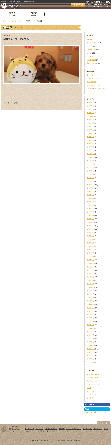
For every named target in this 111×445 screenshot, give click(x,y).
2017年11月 (91, 154)
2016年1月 (90, 222)
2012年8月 (90, 362)
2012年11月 (91, 352)
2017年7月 (90, 167)
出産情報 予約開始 (51, 429)
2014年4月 (90, 294)
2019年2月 (90, 126)
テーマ (89, 388)
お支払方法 (40, 431)
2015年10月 (91, 232)
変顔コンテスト (92, 63)
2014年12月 (91, 267)
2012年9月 (90, 359)
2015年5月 (90, 249)
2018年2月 (90, 144)
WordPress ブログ (93, 381)
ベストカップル (92, 56)
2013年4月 (90, 335)
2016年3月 (90, 215)
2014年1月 (90, 304)
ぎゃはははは (91, 82)
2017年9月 (90, 161)
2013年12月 (91, 308)
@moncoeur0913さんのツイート (95, 412)
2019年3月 (90, 123)
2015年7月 (90, 243)
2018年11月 (91, 130)
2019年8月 (90, 106)
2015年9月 (90, 236)
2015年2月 (90, 260)
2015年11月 (91, 229)
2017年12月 (91, 150)
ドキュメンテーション (94, 391)
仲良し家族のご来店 (93, 85)
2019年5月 (90, 116)
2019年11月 (91, 102)
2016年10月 (91, 191)
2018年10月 (91, 133)
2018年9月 (90, 137)
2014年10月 (91, 273)
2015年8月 (90, 239)
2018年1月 (90, 147)
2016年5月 (90, 208)
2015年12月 (91, 226)
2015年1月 (90, 263)
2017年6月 (90, 171)
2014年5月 (90, 290)
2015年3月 (90, 256)
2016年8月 (90, 198)
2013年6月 (90, 328)
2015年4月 (90, 253)
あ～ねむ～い (91, 75)
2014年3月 (90, 297)
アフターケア (97, 429)
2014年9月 (90, 277)
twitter (89, 39)
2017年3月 (90, 178)
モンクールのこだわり (73, 429)
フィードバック (92, 395)
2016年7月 (90, 202)
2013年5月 (90, 331)
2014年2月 (90, 301)
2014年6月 (90, 287)
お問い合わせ (49, 431)
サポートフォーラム (93, 384)
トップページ (5, 21)
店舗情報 (34, 14)
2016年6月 (90, 205)
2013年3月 (90, 338)
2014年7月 (90, 284)
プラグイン (90, 398)
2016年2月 (90, 219)
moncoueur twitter (93, 374)
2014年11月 (91, 270)
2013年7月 (90, 325)
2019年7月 (90, 109)
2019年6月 (90, 113)
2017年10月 (91, 157)
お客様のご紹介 (92, 43)
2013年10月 (91, 314)
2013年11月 (91, 311)
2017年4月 (90, 174)
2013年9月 (90, 318)
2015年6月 (90, 246)
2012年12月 (91, 349)
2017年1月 (90, 181)
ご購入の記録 (91, 49)
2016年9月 (90, 195)
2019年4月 (90, 120)
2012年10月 (91, 355)
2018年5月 (90, 140)
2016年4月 (90, 212)
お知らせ (21, 21)
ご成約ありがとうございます (96, 78)
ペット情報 (12, 14)
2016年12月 (91, 185)
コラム (14, 21)
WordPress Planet (93, 377)
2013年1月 (90, 345)
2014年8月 (90, 280)
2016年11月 (91, 188)
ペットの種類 (91, 60)
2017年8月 (90, 164)
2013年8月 (90, 321)
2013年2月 (90, 342)
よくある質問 (87, 429)
